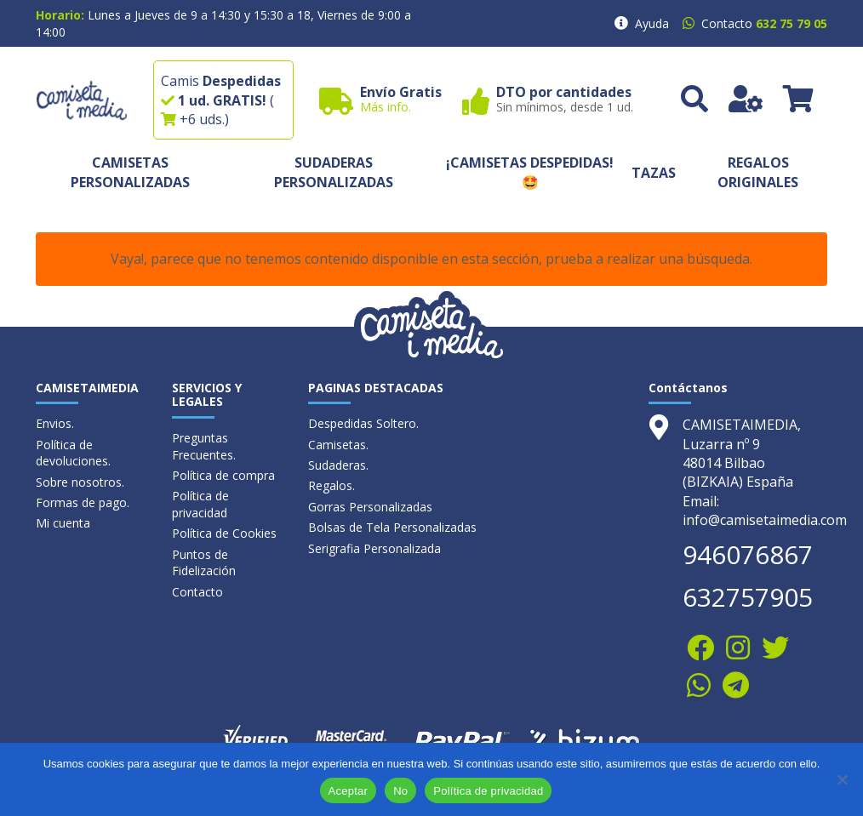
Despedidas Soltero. (363, 423)
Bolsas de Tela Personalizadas (392, 527)
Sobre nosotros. (80, 482)
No (400, 791)
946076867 (748, 554)
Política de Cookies (224, 533)
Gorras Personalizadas (370, 507)
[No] (841, 779)
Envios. (55, 423)
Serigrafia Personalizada (374, 548)
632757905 (748, 596)
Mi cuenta (63, 523)
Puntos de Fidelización (204, 562)
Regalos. (331, 485)
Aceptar (349, 791)
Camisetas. (338, 445)
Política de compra (223, 475)
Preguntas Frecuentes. (204, 446)
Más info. (385, 107)
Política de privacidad (200, 504)
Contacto (197, 592)
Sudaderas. (338, 465)
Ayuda (652, 23)
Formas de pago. (82, 502)
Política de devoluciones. (73, 453)
